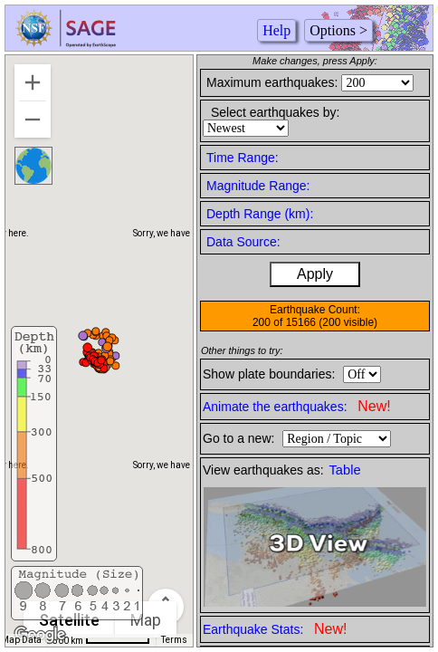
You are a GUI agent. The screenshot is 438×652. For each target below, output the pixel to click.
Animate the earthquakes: (297, 406)
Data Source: (243, 242)
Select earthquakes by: (275, 112)
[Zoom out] (32, 119)
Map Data (21, 640)
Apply (315, 274)
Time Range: (242, 157)
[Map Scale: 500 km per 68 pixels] (101, 640)
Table (345, 470)
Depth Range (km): (259, 213)
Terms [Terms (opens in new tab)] (174, 640)
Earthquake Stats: (275, 629)
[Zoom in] (32, 82)
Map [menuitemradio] (145, 619)
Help (276, 30)
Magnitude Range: (257, 185)
